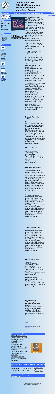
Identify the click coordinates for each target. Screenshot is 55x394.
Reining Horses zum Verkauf (4, 35)
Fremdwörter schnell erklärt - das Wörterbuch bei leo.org (19, 358)
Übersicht (3, 21)
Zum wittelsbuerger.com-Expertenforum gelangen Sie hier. (34, 313)
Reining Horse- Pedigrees (4, 40)
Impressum (17, 383)
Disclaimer (42, 383)
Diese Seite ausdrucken (3, 54)
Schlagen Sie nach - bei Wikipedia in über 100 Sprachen (19, 353)
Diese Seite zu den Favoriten (4, 56)
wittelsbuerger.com (35, 326)
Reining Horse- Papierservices (4, 38)
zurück (2, 50)
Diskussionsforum (4, 29)
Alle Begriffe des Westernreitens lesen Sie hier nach (19, 348)
